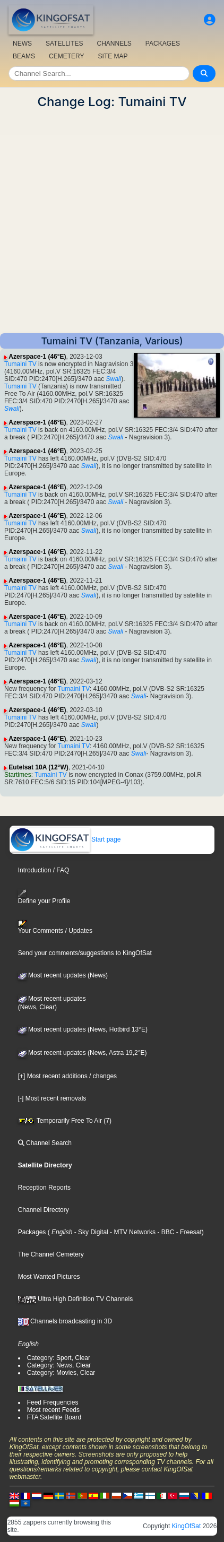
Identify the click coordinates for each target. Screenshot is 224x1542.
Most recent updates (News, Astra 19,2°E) (82, 1052)
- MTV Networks (132, 1232)
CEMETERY (66, 56)
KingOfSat (186, 1526)
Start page (65, 839)
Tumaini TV (20, 364)
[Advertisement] (112, 221)
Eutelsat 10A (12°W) (38, 767)
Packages (32, 1232)
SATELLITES (64, 43)
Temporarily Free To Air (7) (64, 1120)
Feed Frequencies (53, 1402)
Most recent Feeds (53, 1410)
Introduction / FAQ (44, 870)
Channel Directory (43, 1210)
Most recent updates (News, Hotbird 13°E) (83, 1029)
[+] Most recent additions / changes (67, 1076)
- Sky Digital (90, 1232)
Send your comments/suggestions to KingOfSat (85, 953)
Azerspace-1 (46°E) (37, 356)
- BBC (165, 1232)
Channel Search (45, 1143)
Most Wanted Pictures (49, 1276)
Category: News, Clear (59, 1365)
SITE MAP (112, 56)
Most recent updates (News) (63, 975)
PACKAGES (162, 43)
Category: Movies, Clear (61, 1372)
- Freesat (187, 1232)
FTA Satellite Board (54, 1417)
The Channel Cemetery (51, 1254)
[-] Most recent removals (52, 1098)
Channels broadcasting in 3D (65, 1321)
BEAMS (24, 56)
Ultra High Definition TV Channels (75, 1299)
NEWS (22, 43)
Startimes (17, 774)
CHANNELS (114, 43)
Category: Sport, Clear (58, 1358)
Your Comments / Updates (55, 927)
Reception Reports (44, 1187)
